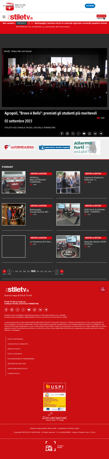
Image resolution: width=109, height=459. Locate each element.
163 (45, 271)
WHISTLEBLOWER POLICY (18, 368)
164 (49, 271)
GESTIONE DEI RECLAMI (17, 364)
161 (38, 271)
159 (28, 271)
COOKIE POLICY (14, 373)
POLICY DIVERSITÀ (15, 354)
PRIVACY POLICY (14, 349)
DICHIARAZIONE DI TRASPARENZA (21, 359)
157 (20, 271)
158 (24, 271)
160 (33, 271)
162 (41, 271)
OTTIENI (90, 6)
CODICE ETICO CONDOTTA (18, 344)
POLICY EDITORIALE (15, 339)
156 (16, 271)
